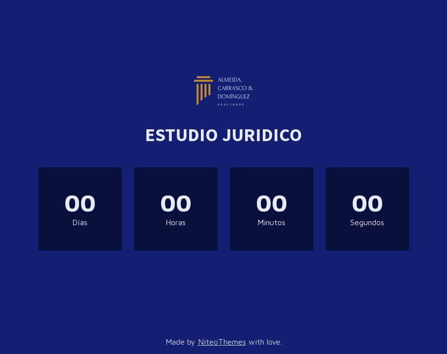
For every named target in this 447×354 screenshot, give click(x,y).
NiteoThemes (222, 341)
